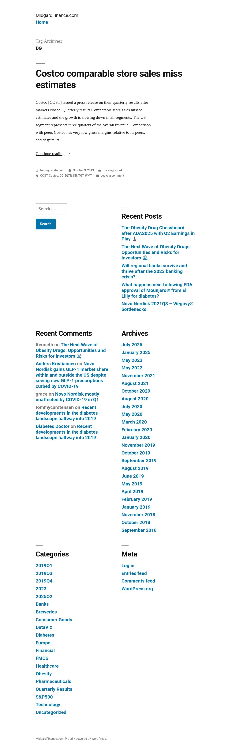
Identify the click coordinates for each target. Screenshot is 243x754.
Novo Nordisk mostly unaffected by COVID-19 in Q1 (67, 396)
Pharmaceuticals (53, 681)
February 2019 (137, 499)
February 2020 (137, 429)
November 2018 (138, 514)
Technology (48, 704)
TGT (81, 175)
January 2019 (136, 507)
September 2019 (139, 460)
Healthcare (47, 666)
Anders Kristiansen (56, 363)
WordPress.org (137, 588)
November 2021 (138, 375)
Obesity (44, 674)
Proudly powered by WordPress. (86, 739)
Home (42, 22)
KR (75, 175)
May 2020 (132, 414)
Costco (53, 175)
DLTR (68, 175)
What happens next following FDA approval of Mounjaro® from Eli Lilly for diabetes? (157, 290)
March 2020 (134, 422)
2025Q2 (44, 596)
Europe (43, 643)
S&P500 (44, 697)
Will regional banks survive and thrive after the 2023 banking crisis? (154, 271)
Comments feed (138, 581)
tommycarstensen (52, 170)
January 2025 (136, 352)
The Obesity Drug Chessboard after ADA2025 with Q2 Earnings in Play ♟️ (158, 233)
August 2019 (135, 468)
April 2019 (132, 491)
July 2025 (132, 344)
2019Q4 (44, 581)
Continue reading (53, 153)
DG (62, 175)
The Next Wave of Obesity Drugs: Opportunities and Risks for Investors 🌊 (156, 252)
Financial (45, 650)
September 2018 (139, 530)
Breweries (46, 612)
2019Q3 (44, 573)
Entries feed (134, 573)
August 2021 (135, 383)
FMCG (42, 658)
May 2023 (132, 360)
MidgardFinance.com (57, 15)
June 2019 (133, 476)
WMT (88, 175)
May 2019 (132, 484)
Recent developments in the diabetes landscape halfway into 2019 (67, 413)
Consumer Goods (54, 619)
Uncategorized (112, 170)
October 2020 (136, 391)
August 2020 (135, 399)
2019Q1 (44, 565)
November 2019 (138, 445)
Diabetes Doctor (52, 426)
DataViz (44, 627)
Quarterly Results (54, 689)
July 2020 (132, 406)
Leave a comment (112, 175)
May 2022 (132, 368)
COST (43, 175)
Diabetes (45, 635)
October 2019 (136, 453)
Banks (42, 604)
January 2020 (136, 437)
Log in (128, 565)
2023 (41, 588)
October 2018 (136, 522)
